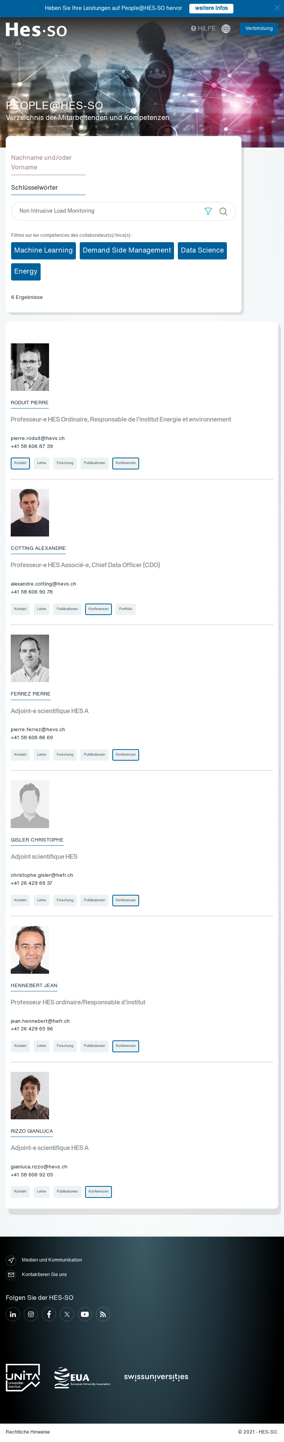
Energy (26, 271)
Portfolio (125, 609)
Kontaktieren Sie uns (36, 1275)
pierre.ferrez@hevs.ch (38, 729)
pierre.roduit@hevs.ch (38, 438)
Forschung (65, 463)
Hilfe (203, 29)
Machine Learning (43, 250)
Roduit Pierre (30, 402)
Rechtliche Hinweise (28, 1432)
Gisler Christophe (37, 840)
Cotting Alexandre (38, 548)
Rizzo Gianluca (32, 1131)
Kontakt (20, 463)
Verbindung (259, 28)
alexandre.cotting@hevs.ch (43, 584)
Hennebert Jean (34, 985)
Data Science (202, 250)
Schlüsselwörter (34, 188)
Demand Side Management (127, 250)
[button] (208, 211)
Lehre (41, 463)
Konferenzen (126, 463)
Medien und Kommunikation (44, 1260)
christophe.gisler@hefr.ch (42, 875)
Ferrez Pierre (31, 694)
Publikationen (94, 463)
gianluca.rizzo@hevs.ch (39, 1167)
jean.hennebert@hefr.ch (40, 1021)
